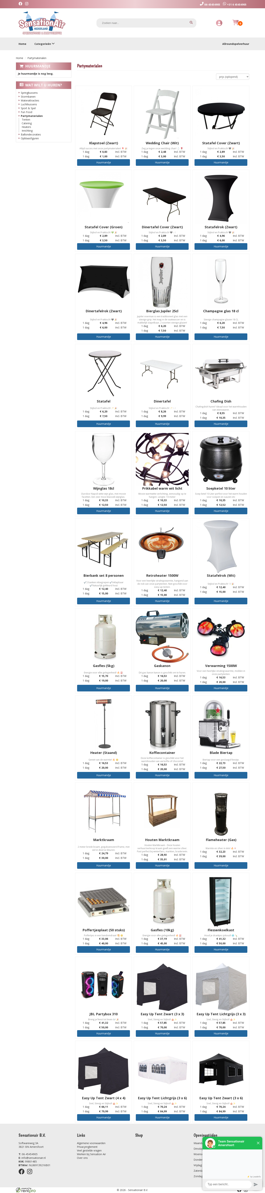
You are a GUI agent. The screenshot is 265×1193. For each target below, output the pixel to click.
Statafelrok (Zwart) (221, 227)
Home (22, 44)
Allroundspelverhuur (235, 44)
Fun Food (26, 112)
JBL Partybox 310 (103, 1014)
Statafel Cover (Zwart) (221, 143)
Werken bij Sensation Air (91, 1154)
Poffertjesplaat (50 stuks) (103, 930)
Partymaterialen (32, 116)
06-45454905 (28, 1154)
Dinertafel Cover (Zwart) (162, 227)
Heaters (26, 127)
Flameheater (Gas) (221, 840)
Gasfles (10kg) (162, 930)
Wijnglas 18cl (103, 488)
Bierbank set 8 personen (103, 575)
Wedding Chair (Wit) (162, 143)
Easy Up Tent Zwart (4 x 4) (103, 1098)
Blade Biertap (221, 752)
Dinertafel (162, 401)
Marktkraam (103, 840)
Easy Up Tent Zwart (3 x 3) (162, 1014)
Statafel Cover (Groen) (103, 227)
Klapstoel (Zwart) (103, 143)
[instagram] (27, 4)
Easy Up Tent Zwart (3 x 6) (221, 1098)
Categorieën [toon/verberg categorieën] (44, 44)
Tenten (26, 119)
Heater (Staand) (103, 752)
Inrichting (27, 130)
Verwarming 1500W (221, 665)
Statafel (103, 401)
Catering (27, 123)
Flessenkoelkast (221, 930)
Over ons (82, 1158)
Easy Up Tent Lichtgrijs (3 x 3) (221, 1014)
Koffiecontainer (162, 752)
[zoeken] (191, 23)
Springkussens (29, 92)
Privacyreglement (87, 1147)
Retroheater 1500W (162, 575)
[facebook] (21, 4)
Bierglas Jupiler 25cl (162, 311)
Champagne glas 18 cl (221, 311)
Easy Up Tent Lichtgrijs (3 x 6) (162, 1098)
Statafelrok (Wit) (221, 575)
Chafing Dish (221, 401)
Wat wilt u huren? (41, 85)
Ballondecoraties (31, 134)
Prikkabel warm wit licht (162, 488)
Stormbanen (28, 96)
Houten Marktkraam (162, 840)
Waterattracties (30, 100)
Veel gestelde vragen (89, 1150)
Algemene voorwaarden (91, 1143)
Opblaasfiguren (30, 138)
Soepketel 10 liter (221, 488)
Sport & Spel (28, 108)
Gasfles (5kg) (103, 665)
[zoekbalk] (146, 23)
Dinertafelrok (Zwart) (104, 311)
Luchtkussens (29, 104)
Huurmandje (37, 66)
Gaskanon (162, 665)
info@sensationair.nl (32, 1158)
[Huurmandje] (235, 24)
